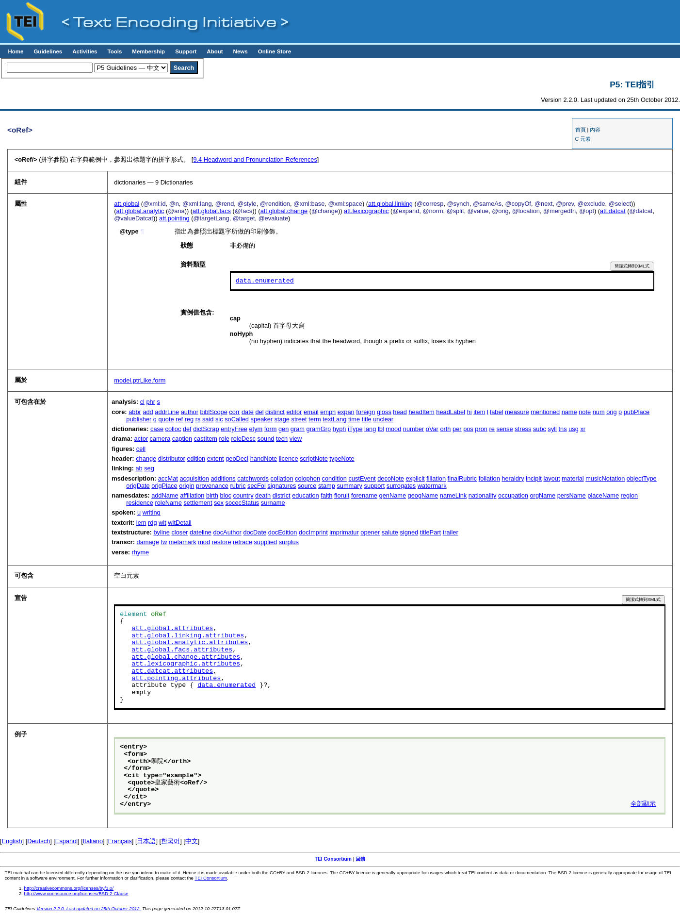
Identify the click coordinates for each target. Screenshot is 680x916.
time (354, 419)
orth (445, 429)
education (305, 495)
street (299, 419)
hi (469, 412)
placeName (603, 495)
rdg (152, 522)
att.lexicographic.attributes (185, 664)
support (374, 485)
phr (151, 401)
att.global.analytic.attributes (189, 642)
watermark (432, 485)
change (146, 458)
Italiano (93, 841)
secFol (256, 485)
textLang (334, 419)
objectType (642, 478)
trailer (450, 532)
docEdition (282, 532)
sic (219, 419)
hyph (339, 429)
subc (539, 429)
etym (255, 429)
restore (221, 542)
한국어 (170, 841)
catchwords (253, 478)
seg (149, 468)
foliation (489, 478)
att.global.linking (390, 203)
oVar (432, 429)
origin (186, 485)
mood (393, 429)
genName (392, 495)
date (248, 412)
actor (141, 438)
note (585, 412)
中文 (191, 841)
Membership (148, 51)
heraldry (513, 478)
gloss (384, 412)
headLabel (450, 412)
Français (120, 841)
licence (288, 458)
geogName (423, 495)
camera (160, 438)
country (243, 495)
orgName (543, 495)
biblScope (213, 412)
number (413, 429)
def (187, 429)
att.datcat (613, 211)
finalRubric (462, 478)
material (573, 478)
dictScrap (206, 429)
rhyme (140, 552)
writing (152, 512)
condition (334, 478)
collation (282, 478)
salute (390, 532)
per (457, 429)
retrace (242, 542)
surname (273, 502)
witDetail (179, 522)
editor (294, 412)
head (399, 412)
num (599, 412)
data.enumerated (265, 281)
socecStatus (242, 502)
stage (282, 419)
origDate (137, 485)
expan (346, 412)
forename (364, 495)
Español (66, 841)
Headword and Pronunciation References (255, 159)
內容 (595, 130)
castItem (205, 438)
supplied (265, 542)
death (263, 495)
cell (141, 448)
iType (355, 429)
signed (409, 532)
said (207, 419)
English (12, 841)
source (307, 485)
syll (552, 429)
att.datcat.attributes (172, 671)
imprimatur (343, 532)
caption (182, 438)
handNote (263, 458)
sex (219, 502)
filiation (436, 478)
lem (141, 522)
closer (179, 532)
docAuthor (227, 532)
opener (370, 532)
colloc (173, 429)
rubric (238, 485)
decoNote (390, 478)
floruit (341, 495)
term (314, 419)
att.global (126, 203)
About (215, 51)
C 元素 (583, 139)
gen (283, 429)
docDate (254, 532)
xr (582, 429)
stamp (326, 485)
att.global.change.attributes (185, 657)
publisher (138, 419)
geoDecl (237, 458)
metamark (182, 542)
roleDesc (243, 438)
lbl (381, 429)
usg (573, 429)
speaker (262, 419)
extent (215, 458)
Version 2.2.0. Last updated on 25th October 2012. (88, 908)
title (367, 419)
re (492, 429)
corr (234, 412)
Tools (114, 51)
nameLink (453, 495)
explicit (415, 478)
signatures (281, 485)
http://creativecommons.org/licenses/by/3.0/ (69, 888)
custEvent (361, 478)
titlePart (430, 532)
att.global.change (284, 211)
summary (349, 485)
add (148, 412)
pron (481, 429)
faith (326, 495)
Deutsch (38, 841)
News (240, 51)
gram (298, 429)
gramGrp (319, 429)
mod (204, 542)
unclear (383, 419)
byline (161, 532)
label (496, 412)
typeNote (341, 458)
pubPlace (636, 412)
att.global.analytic (140, 211)
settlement (197, 502)
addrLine (167, 412)
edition (196, 458)
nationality (483, 495)
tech (282, 438)
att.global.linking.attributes (187, 636)
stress (523, 429)
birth (212, 495)
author (189, 412)
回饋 (360, 859)
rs (198, 419)
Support (185, 51)
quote (166, 419)
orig (611, 412)
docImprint (313, 532)
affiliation (192, 495)
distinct (275, 412)
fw (164, 542)
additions (222, 478)
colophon (307, 478)
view (296, 438)
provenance (212, 485)
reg (189, 419)
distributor (171, 458)
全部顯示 (643, 804)
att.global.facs (212, 211)
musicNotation (605, 478)
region (629, 495)
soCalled (237, 419)
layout (551, 478)
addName (164, 495)
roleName (168, 502)
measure (517, 412)
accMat (168, 478)
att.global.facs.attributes (181, 650)
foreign (365, 412)
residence (139, 502)
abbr (135, 412)
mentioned (545, 412)
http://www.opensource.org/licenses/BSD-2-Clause (76, 893)
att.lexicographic (366, 211)
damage (148, 542)
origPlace (164, 485)
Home (15, 51)
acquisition (194, 478)
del (259, 412)
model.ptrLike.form (139, 380)
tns (563, 429)
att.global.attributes (172, 628)
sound (266, 438)
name (569, 412)
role (224, 438)
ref (179, 419)
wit (162, 522)
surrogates (401, 485)
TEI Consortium (333, 859)
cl (142, 401)
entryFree (234, 429)
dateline (200, 532)
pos (468, 429)
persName (571, 495)
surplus (289, 542)
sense (504, 429)
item (479, 412)
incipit (534, 478)
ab (138, 468)
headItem (421, 412)
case (156, 429)
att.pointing (174, 218)
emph (328, 412)
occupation (513, 495)
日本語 (146, 841)
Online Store (274, 51)
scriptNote (314, 458)
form (270, 429)
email (311, 412)
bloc (225, 495)
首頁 (580, 130)
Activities (84, 51)
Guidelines (47, 51)
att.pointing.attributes (176, 678)
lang (370, 429)
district (282, 495)
